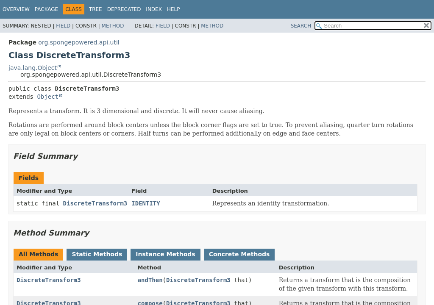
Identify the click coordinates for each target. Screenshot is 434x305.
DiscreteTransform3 (95, 203)
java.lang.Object (32, 67)
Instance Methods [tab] (165, 254)
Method (113, 26)
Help (173, 9)
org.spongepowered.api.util (78, 42)
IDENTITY (145, 203)
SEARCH (301, 26)
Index (154, 9)
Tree (95, 9)
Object (47, 96)
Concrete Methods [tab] (239, 254)
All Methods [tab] (38, 254)
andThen (150, 280)
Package (46, 9)
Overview (16, 9)
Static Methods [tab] (97, 254)
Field (63, 26)
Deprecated (124, 9)
